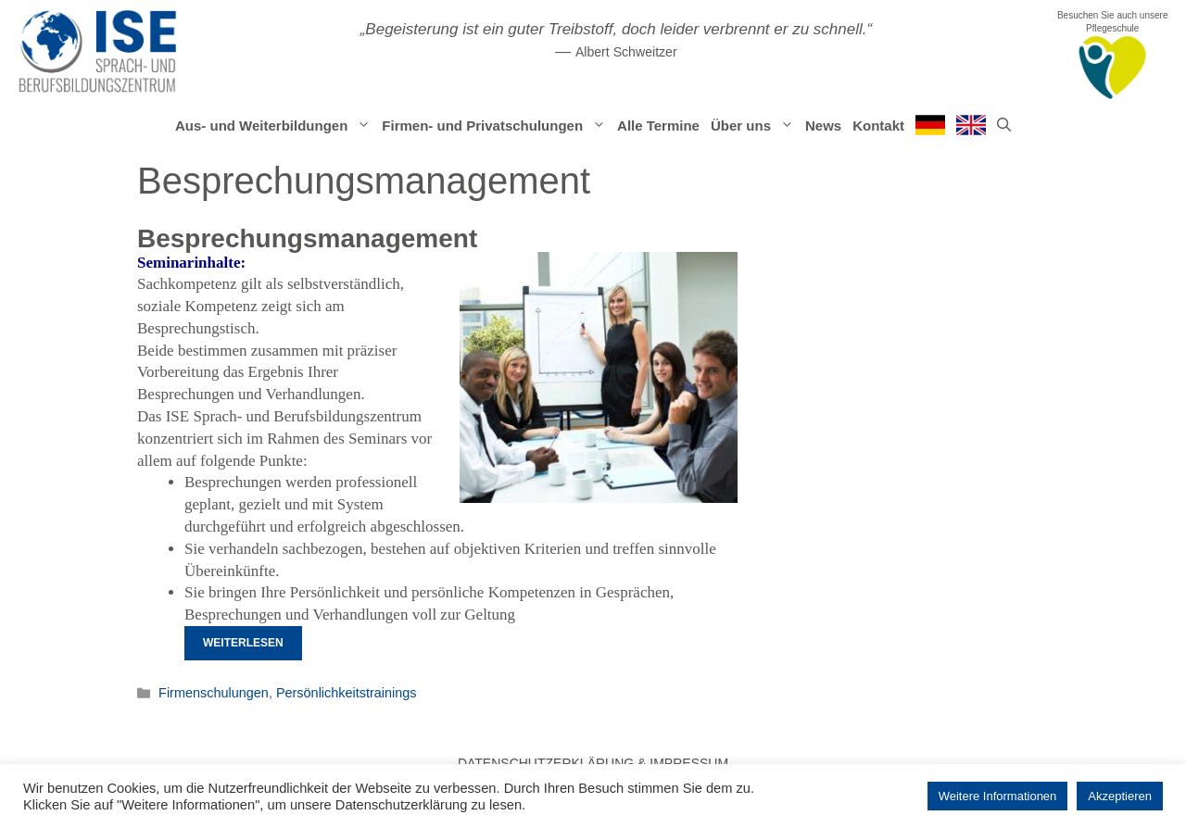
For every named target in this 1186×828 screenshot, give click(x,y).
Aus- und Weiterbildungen (275, 126)
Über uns (755, 126)
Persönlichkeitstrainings (346, 692)
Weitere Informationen (998, 796)
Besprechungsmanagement (307, 238)
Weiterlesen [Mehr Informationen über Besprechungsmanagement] (243, 642)
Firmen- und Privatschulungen (497, 126)
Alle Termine (658, 125)
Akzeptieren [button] (1120, 796)
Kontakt (878, 125)
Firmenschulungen (213, 692)
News (823, 125)
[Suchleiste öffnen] (1003, 126)
